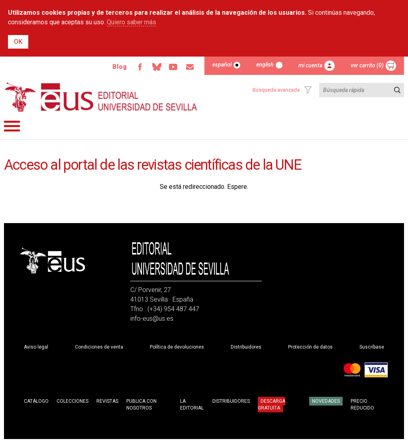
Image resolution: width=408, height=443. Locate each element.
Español (221, 64)
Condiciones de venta (99, 347)
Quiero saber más (131, 22)
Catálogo (36, 401)
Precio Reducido (362, 404)
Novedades (326, 401)
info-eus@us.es (151, 318)
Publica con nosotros (141, 404)
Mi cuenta (310, 65)
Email (190, 67)
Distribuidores (246, 347)
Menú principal (12, 126)
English (265, 64)
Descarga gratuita (271, 404)
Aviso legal (36, 347)
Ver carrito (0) (367, 65)
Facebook (139, 67)
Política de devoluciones (177, 347)
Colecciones (72, 401)
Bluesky (156, 67)
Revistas (107, 401)
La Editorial (192, 404)
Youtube (173, 67)
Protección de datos (310, 347)
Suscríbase (371, 347)
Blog (119, 67)
